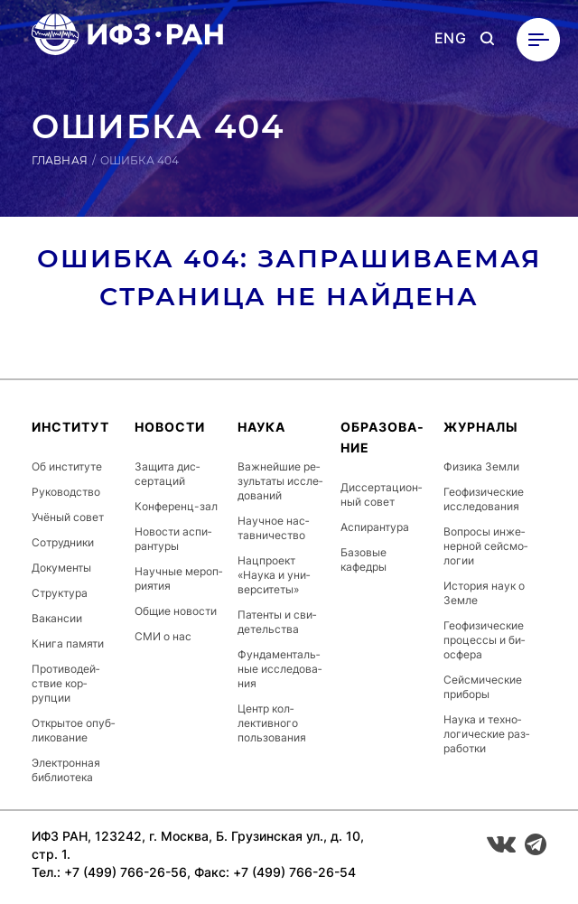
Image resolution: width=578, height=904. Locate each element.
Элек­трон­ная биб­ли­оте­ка (66, 770)
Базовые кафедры (363, 559)
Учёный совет (68, 517)
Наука (261, 426)
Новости (170, 426)
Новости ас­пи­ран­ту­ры (173, 539)
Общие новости (176, 611)
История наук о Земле (484, 593)
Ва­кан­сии (57, 618)
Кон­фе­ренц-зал (176, 506)
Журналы (480, 426)
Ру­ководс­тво (66, 492)
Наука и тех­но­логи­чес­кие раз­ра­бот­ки (486, 734)
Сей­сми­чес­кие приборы (482, 687)
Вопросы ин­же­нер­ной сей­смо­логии (485, 546)
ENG (450, 38)
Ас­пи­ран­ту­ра (374, 527)
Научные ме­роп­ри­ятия (178, 578)
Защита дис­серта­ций (167, 474)
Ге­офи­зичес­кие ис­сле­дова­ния (483, 499)
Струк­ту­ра (60, 593)
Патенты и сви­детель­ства (277, 622)
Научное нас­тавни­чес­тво (273, 528)
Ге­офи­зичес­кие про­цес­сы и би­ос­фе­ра (484, 640)
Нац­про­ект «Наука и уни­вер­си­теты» (274, 575)
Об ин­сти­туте (67, 466)
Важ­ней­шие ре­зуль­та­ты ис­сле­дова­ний (280, 481)
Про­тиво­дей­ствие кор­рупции (65, 683)
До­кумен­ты (61, 567)
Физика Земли (481, 466)
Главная (60, 160)
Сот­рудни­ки (63, 542)
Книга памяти (68, 643)
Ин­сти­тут (70, 426)
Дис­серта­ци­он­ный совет (381, 494)
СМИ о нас (163, 636)
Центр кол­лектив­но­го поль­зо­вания (272, 723)
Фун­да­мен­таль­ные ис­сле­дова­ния (280, 669)
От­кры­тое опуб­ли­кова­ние (73, 730)
